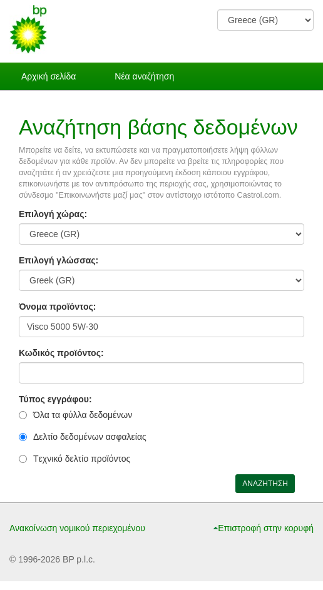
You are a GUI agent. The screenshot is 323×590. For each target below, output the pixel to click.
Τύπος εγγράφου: (55, 399)
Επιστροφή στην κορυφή (266, 528)
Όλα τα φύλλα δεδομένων (82, 415)
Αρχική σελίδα (48, 76)
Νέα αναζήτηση (144, 76)
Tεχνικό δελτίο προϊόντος (81, 459)
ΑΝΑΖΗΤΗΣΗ (265, 483)
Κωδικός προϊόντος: (61, 353)
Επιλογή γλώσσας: (58, 260)
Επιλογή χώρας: (53, 214)
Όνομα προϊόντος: (57, 307)
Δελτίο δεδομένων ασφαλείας (89, 437)
